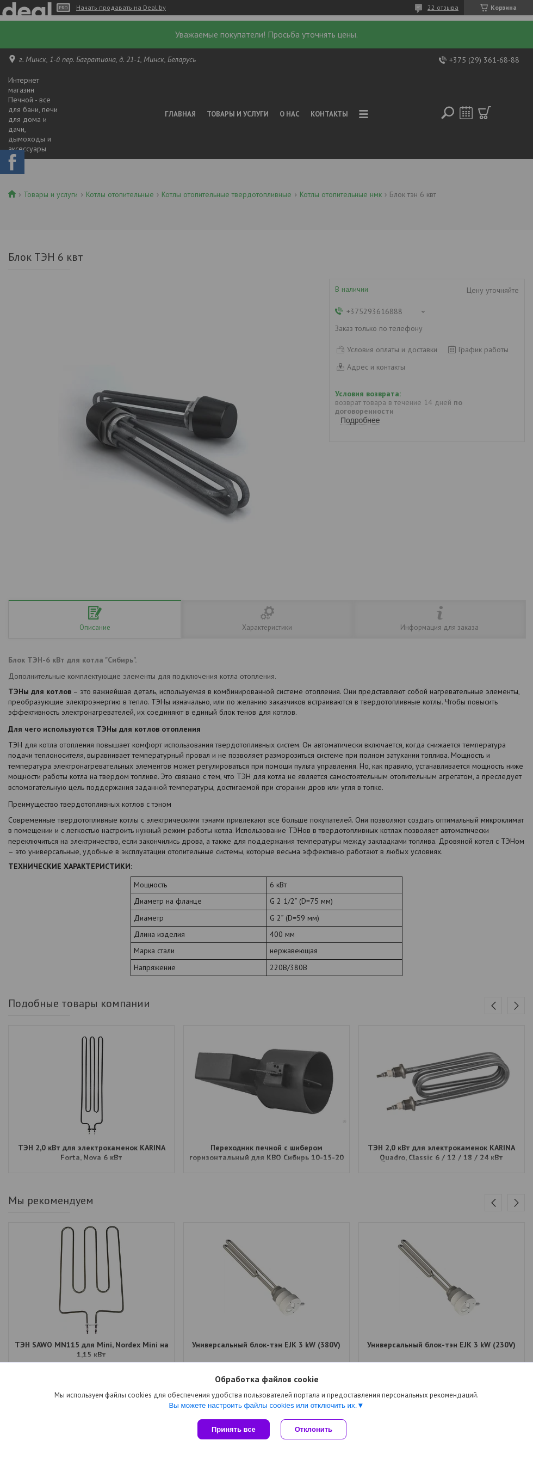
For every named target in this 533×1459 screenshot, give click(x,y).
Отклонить (313, 1429)
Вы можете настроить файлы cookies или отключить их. (263, 1405)
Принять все (234, 1429)
